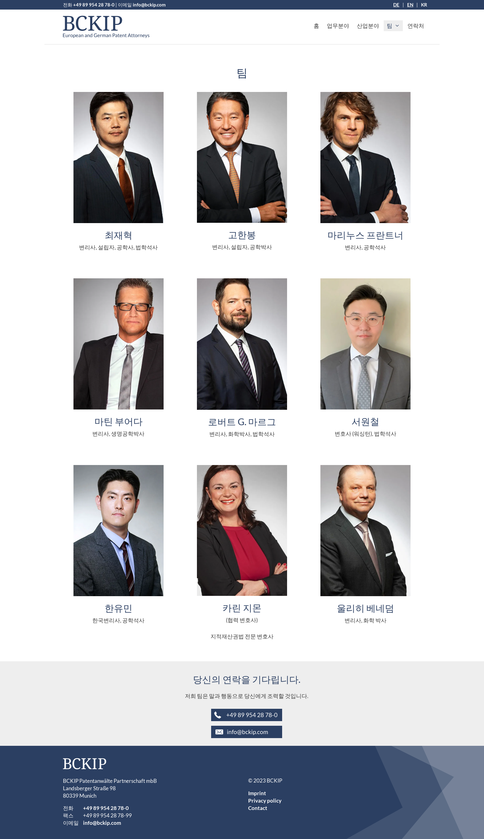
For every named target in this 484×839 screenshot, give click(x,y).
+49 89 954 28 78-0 (94, 4)
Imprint (257, 793)
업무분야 (338, 25)
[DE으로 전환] (396, 5)
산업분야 (368, 25)
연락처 (415, 25)
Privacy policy (265, 800)
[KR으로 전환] (424, 5)
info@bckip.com (149, 4)
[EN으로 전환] (410, 5)
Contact (257, 808)
